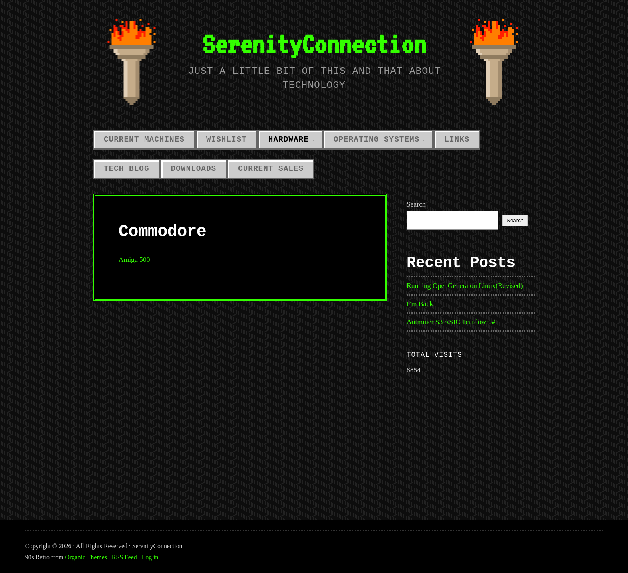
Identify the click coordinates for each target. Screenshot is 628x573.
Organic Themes (86, 557)
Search (416, 204)
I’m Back (420, 304)
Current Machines (144, 139)
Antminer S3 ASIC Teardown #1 (453, 322)
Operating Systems (377, 139)
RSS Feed (124, 557)
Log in (150, 557)
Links (456, 139)
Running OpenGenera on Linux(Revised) (465, 285)
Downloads (194, 168)
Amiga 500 (134, 259)
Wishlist (226, 139)
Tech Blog (126, 168)
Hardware (288, 139)
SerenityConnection (314, 43)
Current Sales (271, 168)
